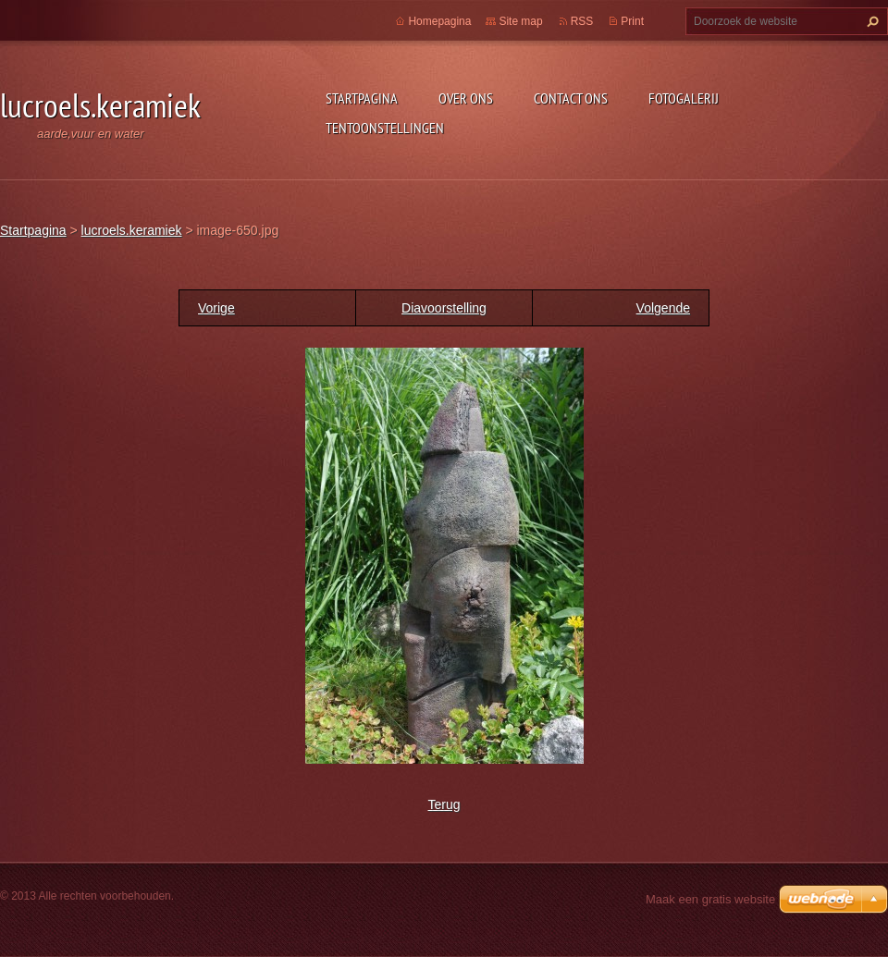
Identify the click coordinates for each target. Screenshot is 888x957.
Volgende (663, 308)
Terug (443, 804)
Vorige (216, 308)
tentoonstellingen (385, 127)
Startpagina (362, 98)
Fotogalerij (683, 98)
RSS (582, 21)
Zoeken (870, 21)
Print (632, 21)
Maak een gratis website (710, 899)
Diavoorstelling (444, 308)
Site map (520, 21)
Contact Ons (571, 98)
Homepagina (439, 21)
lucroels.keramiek (131, 230)
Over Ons (465, 98)
